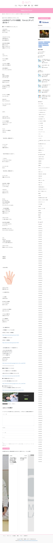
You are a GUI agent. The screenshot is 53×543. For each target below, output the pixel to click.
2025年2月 (40, 248)
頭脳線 (39, 217)
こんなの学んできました (42, 110)
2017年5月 (40, 405)
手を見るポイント (45, 45)
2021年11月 (40, 291)
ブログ (21, 535)
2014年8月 (40, 457)
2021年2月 (40, 308)
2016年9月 (40, 422)
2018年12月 (40, 364)
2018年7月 (40, 375)
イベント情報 (40, 127)
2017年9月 (40, 396)
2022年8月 (40, 286)
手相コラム (13, 403)
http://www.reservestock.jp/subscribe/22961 (11, 375)
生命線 (39, 206)
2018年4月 (40, 381)
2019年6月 (40, 351)
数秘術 (39, 193)
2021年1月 (40, 310)
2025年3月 (40, 245)
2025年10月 (40, 230)
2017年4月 (40, 407)
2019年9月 (40, 345)
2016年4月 (40, 431)
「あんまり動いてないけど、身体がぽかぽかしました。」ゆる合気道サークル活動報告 (13, 460)
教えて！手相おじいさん (42, 191)
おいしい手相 (40, 103)
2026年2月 (40, 224)
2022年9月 (40, 284)
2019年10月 (40, 342)
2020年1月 (40, 336)
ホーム (4, 535)
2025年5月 (40, 241)
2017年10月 (40, 394)
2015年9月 (40, 442)
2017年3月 (40, 409)
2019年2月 (40, 360)
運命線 (39, 210)
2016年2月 (40, 435)
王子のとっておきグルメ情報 (43, 199)
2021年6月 (40, 299)
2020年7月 (40, 323)
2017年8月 (40, 398)
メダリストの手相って (41, 51)
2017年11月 (40, 392)
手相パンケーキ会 (41, 180)
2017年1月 (40, 414)
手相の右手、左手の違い (42, 173)
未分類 (39, 195)
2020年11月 (40, 314)
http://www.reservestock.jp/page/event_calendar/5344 (13, 390)
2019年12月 (40, 338)
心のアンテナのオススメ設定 (23, 458)
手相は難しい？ (40, 70)
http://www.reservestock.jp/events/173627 (10, 342)
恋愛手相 (39, 163)
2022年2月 (40, 289)
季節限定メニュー (41, 150)
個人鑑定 (14, 535)
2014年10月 (40, 455)
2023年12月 (40, 278)
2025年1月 (40, 250)
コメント (4, 414)
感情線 (39, 165)
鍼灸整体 (39, 212)
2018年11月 (40, 366)
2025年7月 (40, 237)
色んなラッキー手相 (41, 208)
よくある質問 (40, 123)
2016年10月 (40, 420)
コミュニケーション (41, 131)
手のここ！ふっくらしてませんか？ (44, 167)
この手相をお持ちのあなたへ (43, 108)
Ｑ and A (39, 219)
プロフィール (9, 535)
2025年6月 (40, 239)
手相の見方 (40, 176)
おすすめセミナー (41, 105)
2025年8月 (40, 235)
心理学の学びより (41, 158)
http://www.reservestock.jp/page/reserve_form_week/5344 (13, 363)
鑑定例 (39, 214)
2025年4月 (40, 243)
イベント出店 (40, 125)
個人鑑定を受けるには (42, 143)
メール (4, 432)
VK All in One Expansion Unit (33, 540)
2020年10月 (40, 317)
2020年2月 (40, 334)
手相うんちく (40, 171)
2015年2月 (40, 446)
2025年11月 (40, 228)
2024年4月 (40, 269)
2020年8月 (40, 321)
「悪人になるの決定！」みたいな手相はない (46, 91)
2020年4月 (40, 329)
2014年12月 (40, 450)
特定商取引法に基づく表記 (42, 197)
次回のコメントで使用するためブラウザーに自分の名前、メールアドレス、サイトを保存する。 (18, 444)
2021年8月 (40, 295)
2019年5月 (40, 353)
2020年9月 (40, 319)
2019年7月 (40, 349)
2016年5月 (40, 429)
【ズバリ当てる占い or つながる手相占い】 (46, 85)
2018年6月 (40, 377)
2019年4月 (40, 355)
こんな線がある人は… (42, 112)
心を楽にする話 (40, 156)
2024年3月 (40, 271)
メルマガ (39, 138)
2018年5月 (40, 379)
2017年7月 (40, 401)
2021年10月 (40, 293)
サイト (3, 437)
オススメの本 (40, 129)
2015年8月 (40, 444)
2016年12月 (40, 416)
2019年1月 (40, 362)
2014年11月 (40, 452)
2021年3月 (40, 306)
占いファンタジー (41, 148)
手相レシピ (40, 184)
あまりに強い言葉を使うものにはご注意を (46, 75)
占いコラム (40, 145)
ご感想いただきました (42, 114)
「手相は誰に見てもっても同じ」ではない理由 (46, 80)
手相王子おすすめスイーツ (42, 189)
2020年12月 (40, 312)
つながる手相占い (41, 116)
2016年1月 (40, 437)
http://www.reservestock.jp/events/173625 (10, 335)
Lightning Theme (26, 540)
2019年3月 (40, 358)
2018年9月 (40, 370)
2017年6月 (40, 403)
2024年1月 (40, 276)
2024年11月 (40, 254)
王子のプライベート (41, 202)
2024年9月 (40, 258)
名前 (3, 427)
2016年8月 (40, 424)
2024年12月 (40, 252)
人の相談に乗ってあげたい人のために (44, 141)
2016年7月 (40, 427)
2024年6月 (40, 265)
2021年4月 (40, 304)
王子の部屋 (40, 204)
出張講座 (40, 45)
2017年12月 (40, 390)
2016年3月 (40, 433)
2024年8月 (40, 260)
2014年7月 (40, 459)
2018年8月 (40, 373)
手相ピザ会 (40, 182)
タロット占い (40, 136)
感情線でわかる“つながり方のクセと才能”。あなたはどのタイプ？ (46, 96)
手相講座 (40, 46)
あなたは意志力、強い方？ (45, 66)
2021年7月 (40, 297)
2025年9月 (40, 232)
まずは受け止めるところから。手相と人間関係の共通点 (46, 60)
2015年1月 (40, 448)
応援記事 (39, 161)
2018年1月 (40, 388)
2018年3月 (40, 383)
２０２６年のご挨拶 (41, 55)
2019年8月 (40, 347)
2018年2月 (40, 386)
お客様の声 (25, 535)
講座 (18, 535)
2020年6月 (40, 325)
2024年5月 (40, 267)
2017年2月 (40, 411)
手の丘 (39, 169)
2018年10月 (40, 368)
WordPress (20, 540)
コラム (39, 133)
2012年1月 (40, 461)
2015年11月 (40, 439)
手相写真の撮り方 (41, 186)
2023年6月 (40, 282)
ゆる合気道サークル (41, 118)
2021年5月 (40, 301)
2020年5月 (40, 327)
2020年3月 (40, 332)
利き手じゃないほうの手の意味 (43, 43)
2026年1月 (40, 226)
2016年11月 (40, 418)
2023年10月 (40, 280)
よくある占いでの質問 (42, 121)
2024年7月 (40, 263)
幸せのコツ (31, 17)
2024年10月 (40, 256)
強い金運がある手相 (41, 154)
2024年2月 (40, 273)
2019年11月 (40, 340)
